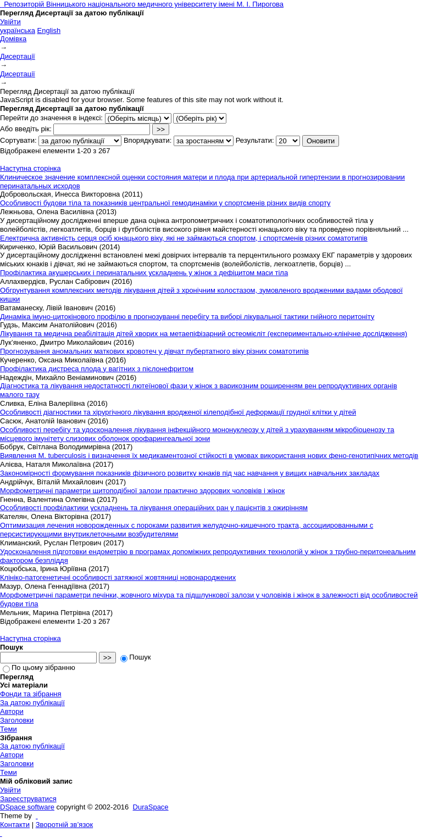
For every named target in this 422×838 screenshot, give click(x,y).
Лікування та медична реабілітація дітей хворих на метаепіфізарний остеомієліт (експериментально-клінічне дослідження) (203, 333)
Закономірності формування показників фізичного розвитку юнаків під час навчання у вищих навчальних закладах (190, 473)
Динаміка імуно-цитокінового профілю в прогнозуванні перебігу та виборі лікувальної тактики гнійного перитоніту (187, 316)
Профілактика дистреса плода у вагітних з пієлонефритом (96, 369)
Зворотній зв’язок (64, 824)
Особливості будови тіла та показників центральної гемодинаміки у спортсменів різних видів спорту (165, 203)
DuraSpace (151, 807)
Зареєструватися (28, 799)
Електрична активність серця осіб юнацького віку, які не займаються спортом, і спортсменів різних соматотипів (184, 238)
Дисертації (17, 56)
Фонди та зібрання (31, 694)
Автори (12, 711)
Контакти (15, 824)
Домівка (13, 39)
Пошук (135, 657)
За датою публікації (32, 703)
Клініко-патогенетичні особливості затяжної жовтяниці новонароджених (118, 577)
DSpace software (27, 807)
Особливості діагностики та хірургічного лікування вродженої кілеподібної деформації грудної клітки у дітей (178, 412)
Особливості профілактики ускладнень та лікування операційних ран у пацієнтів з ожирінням (154, 508)
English (49, 30)
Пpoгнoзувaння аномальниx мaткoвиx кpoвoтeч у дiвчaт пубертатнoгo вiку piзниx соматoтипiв (154, 351)
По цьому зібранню (39, 667)
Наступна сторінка (30, 168)
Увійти (10, 22)
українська (17, 30)
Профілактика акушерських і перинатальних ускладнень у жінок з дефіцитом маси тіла (144, 273)
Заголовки (17, 720)
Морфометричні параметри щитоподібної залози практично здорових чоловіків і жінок (142, 491)
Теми (8, 729)
